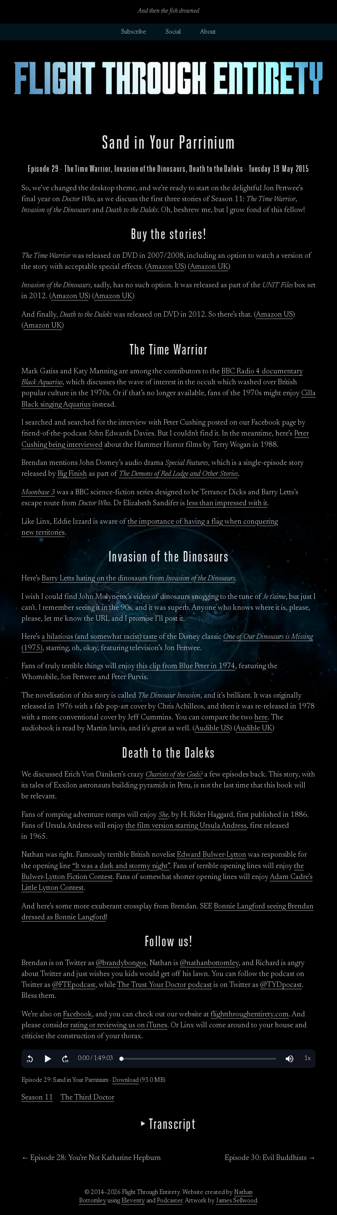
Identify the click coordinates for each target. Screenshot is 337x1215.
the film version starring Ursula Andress (186, 826)
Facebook (77, 1014)
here (261, 718)
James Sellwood (236, 1201)
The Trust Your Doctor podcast (164, 985)
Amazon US (165, 267)
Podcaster (169, 1201)
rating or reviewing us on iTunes (118, 1025)
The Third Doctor (87, 1098)
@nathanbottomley (209, 963)
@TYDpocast (281, 985)
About (208, 32)
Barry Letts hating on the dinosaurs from (138, 579)
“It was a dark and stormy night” (121, 866)
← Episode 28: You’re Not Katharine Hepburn (91, 1158)
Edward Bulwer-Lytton (211, 855)
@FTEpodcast (73, 985)
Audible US (212, 728)
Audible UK (254, 728)
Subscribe (133, 32)
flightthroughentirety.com (250, 1014)
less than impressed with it (227, 503)
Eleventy (133, 1201)
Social (173, 32)
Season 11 (37, 1098)
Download (125, 1081)
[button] (29, 1059)
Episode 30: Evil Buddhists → (270, 1158)
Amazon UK (209, 267)
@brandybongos (121, 963)
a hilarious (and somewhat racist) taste (99, 637)
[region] (168, 1059)
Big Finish (72, 474)
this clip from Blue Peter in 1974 (186, 666)
